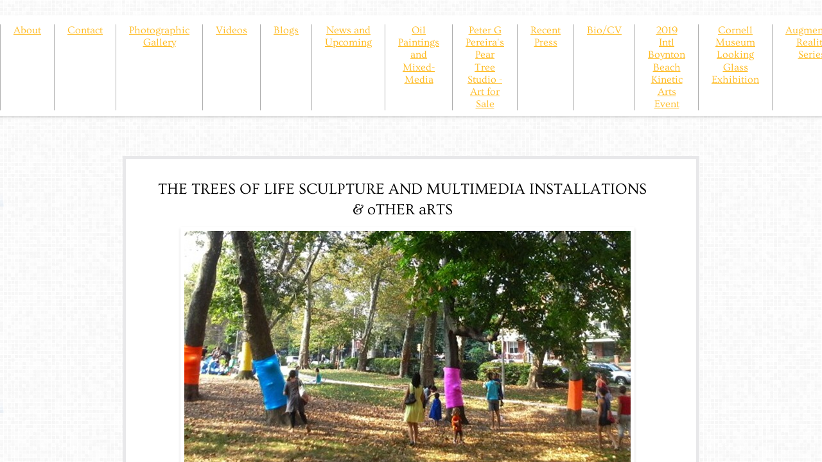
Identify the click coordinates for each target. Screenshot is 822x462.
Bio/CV (604, 30)
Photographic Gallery (159, 36)
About (27, 30)
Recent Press (545, 36)
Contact (85, 30)
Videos (231, 30)
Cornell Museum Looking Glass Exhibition (735, 54)
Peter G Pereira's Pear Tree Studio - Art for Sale (485, 67)
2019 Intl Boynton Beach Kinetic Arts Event (666, 67)
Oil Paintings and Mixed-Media (418, 54)
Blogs (286, 30)
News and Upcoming (348, 36)
